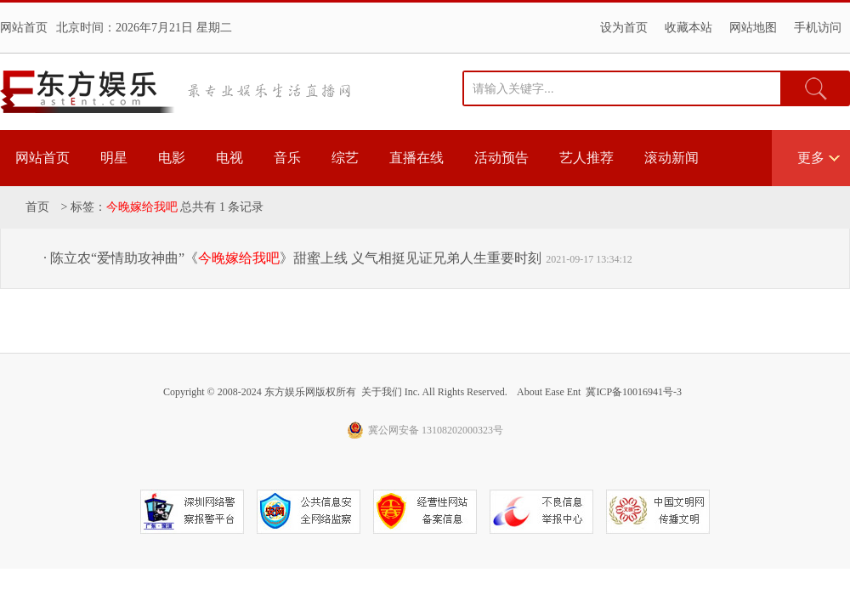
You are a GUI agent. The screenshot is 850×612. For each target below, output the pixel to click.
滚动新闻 (671, 157)
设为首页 (624, 27)
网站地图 (753, 27)
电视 (229, 157)
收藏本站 (688, 27)
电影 (171, 157)
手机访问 (818, 27)
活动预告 (501, 157)
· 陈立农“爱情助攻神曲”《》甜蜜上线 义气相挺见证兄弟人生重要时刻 (292, 258)
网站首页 (24, 27)
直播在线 (416, 157)
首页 (37, 207)
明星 (114, 157)
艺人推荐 (586, 157)
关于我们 (381, 392)
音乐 (287, 157)
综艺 (345, 157)
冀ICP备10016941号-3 (634, 392)
